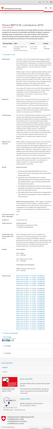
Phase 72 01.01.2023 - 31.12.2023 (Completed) (30, 273)
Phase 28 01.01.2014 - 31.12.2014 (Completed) (30, 317)
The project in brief (9, 52)
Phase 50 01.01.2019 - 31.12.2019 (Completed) (30, 288)
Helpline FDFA (25, 397)
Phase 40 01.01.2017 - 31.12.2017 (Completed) (30, 294)
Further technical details (10, 331)
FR (47, 2)
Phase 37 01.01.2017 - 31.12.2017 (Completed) (30, 300)
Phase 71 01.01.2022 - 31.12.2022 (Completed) (30, 275)
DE (40, 2)
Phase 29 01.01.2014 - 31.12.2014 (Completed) (30, 315)
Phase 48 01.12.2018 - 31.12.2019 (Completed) (30, 292)
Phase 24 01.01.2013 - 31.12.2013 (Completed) (30, 323)
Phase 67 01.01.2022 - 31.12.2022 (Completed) (30, 283)
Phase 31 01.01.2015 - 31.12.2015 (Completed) (30, 311)
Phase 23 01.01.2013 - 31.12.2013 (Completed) (30, 325)
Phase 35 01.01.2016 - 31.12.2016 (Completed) (30, 303)
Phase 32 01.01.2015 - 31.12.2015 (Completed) (30, 309)
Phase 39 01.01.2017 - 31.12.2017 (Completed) (30, 296)
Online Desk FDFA (7, 361)
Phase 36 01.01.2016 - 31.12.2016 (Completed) (30, 301)
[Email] (13, 338)
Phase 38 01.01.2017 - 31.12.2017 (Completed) (30, 298)
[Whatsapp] (11, 338)
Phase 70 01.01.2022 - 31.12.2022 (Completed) (30, 277)
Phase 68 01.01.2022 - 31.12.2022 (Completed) (30, 281)
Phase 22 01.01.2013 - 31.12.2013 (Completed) (30, 327)
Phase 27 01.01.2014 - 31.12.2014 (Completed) (30, 319)
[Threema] (9, 338)
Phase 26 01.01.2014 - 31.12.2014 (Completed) (30, 321)
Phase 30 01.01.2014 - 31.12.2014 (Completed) (30, 313)
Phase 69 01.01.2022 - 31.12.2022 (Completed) (30, 279)
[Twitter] (5, 338)
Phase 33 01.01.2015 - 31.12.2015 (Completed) (30, 307)
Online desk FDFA (26, 377)
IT (43, 2)
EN (51, 2)
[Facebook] (3, 338)
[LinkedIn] (7, 338)
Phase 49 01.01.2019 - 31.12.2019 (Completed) (30, 290)
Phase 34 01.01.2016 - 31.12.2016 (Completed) (30, 305)
